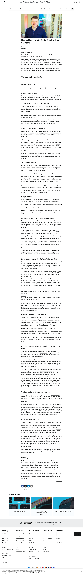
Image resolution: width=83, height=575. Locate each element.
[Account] (77, 2)
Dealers (17, 549)
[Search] (72, 2)
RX (29, 533)
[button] (10, 9)
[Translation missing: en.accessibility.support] (74, 2)
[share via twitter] (25, 486)
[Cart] (79, 2)
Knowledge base (19, 536)
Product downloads (20, 540)
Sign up (77, 534)
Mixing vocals (69, 8)
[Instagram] (59, 542)
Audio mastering (22, 8)
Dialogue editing (47, 8)
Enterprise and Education (7, 545)
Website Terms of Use (34, 572)
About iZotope (5, 533)
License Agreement (6, 553)
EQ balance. (48, 165)
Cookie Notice (5, 547)
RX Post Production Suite (34, 553)
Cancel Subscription (6, 560)
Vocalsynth (31, 542)
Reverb (44, 547)
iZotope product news (58, 8)
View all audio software (34, 558)
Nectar (30, 540)
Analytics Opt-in (5, 562)
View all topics (46, 551)
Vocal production (46, 549)
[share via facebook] (22, 486)
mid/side (57, 320)
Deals (17, 547)
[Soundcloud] (63, 542)
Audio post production (47, 538)
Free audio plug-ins (20, 538)
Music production (46, 545)
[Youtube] (61, 542)
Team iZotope (23, 46)
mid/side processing (28, 199)
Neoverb (31, 547)
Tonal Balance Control (33, 549)
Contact (3, 536)
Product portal (19, 542)
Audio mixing (31, 8)
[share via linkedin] (28, 486)
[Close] (81, 572)
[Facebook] (57, 542)
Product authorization (20, 533)
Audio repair (39, 8)
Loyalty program (19, 545)
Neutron (31, 538)
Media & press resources (7, 542)
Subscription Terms (6, 557)
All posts (15, 8)
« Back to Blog (25, 489)
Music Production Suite (34, 551)
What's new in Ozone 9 (19, 511)
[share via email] (31, 486)
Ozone (30, 536)
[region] (41, 572)
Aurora (30, 545)
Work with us (5, 538)
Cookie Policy (4, 573)
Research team (5, 540)
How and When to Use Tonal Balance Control (41, 512)
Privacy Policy (40, 572)
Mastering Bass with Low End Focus (63, 511)
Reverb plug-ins (32, 556)
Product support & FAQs (21, 551)
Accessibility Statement (7, 555)
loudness (29, 351)
